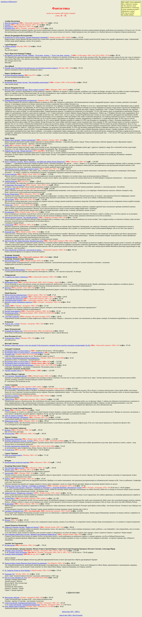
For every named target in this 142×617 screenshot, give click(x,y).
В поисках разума (11, 257)
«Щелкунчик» (9, 199)
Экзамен (7, 25)
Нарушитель (9, 26)
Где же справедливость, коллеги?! (16, 297)
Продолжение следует (12, 261)
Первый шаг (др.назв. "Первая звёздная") (19, 151)
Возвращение (9, 504)
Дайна (7, 145)
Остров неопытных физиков (14, 75)
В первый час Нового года (14, 331)
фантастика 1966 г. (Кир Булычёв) (71, 615)
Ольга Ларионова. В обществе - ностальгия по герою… (23, 250)
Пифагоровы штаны (11, 421)
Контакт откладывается (13, 311)
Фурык (7, 410)
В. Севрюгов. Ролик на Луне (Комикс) (18, 570)
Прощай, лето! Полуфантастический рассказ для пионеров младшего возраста (31, 68)
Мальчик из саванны (12, 396)
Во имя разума (10, 545)
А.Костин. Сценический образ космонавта (19, 365)
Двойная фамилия (11, 181)
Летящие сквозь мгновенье (14, 550)
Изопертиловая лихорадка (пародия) (17, 462)
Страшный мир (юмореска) (14, 298)
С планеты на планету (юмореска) (16, 277)
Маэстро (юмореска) (12, 23)
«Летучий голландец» (12, 316)
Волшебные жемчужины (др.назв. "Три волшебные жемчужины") (27, 82)
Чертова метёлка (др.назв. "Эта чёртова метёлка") (21, 217)
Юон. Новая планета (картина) (15, 606)
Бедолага (8, 430)
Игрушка (8, 288)
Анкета (7, 306)
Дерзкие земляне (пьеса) (13, 370)
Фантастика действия (12, 597)
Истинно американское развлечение (17, 446)
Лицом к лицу (9, 469)
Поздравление (9, 212)
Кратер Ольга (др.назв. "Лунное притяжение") (20, 140)
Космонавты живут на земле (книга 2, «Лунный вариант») (24, 352)
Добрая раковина (10, 46)
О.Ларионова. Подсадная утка (15, 185)
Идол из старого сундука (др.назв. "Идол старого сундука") (25, 89)
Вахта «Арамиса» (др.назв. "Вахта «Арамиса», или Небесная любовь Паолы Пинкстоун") (35, 161)
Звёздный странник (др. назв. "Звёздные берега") (21, 388)
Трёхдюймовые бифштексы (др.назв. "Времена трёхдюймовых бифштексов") (31, 534)
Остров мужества (11, 174)
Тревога (7, 478)
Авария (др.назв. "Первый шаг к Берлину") (19, 493)
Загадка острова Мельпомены (15, 270)
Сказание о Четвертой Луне (14, 511)
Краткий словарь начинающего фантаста (18, 302)
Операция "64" (10, 574)
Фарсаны (8, 387)
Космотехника (9, 433)
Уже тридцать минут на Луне (14, 468)
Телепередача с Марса (12, 338)
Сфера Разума (9, 399)
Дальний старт (10, 354)
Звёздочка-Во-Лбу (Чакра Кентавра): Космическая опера (24, 241)
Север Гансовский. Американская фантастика (20, 603)
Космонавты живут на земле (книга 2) (17, 363)
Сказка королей (10, 188)
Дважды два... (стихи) (12, 324)
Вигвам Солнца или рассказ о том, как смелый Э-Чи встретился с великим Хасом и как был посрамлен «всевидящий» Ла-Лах (47, 345)
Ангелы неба (9, 473)
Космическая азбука (11, 313)
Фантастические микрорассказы (16, 295)
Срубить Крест (10, 498)
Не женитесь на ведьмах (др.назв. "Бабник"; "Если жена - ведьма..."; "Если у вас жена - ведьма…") (38, 55)
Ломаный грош (10, 232)
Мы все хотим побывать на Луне (16, 577)
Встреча (7, 520)
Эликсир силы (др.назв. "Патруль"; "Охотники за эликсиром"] (26, 486)
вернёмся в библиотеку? (9, 2)
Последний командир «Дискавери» (16, 417)
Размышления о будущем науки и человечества (21, 100)
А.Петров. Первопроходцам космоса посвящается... (22, 358)
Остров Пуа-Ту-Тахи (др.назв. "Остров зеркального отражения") (27, 37)
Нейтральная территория (13, 439)
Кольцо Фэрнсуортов (12, 194)
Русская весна (9, 450)
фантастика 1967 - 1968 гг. (71, 611)
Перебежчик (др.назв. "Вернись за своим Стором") (22, 169)
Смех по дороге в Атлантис (14, 415)
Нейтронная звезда (11, 282)
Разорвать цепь (10, 28)
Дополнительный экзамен (13, 300)
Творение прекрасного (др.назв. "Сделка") (19, 441)
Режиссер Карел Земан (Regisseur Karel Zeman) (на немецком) (26, 563)
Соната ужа (9, 205)
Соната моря (9, 225)
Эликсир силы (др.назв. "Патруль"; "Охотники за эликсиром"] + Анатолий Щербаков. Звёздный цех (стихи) (45, 487)
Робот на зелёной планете (13, 455)
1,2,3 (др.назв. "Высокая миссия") (16, 376)
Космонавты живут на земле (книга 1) (17, 351)
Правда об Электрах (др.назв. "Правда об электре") (22, 527)
